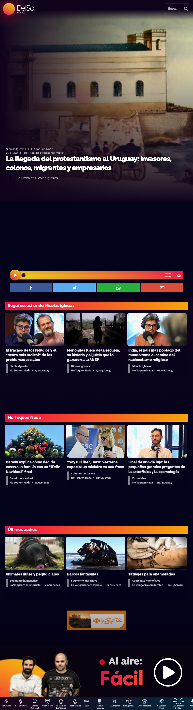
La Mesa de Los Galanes (61, 707)
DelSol (25, 8)
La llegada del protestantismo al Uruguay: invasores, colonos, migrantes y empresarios (88, 163)
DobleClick (6, 706)
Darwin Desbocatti (34, 707)
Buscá (172, 8)
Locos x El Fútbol (144, 706)
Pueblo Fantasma (100, 707)
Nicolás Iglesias (16, 148)
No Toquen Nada (20, 706)
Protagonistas (128, 706)
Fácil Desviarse (75, 706)
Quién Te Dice (47, 706)
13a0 (87, 706)
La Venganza (115, 706)
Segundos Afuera (161, 707)
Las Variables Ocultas (178, 707)
